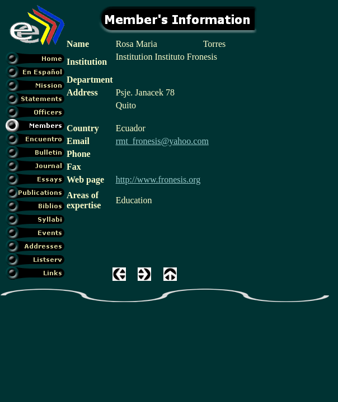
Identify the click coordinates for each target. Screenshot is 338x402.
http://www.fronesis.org (158, 179)
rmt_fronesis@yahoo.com (162, 141)
